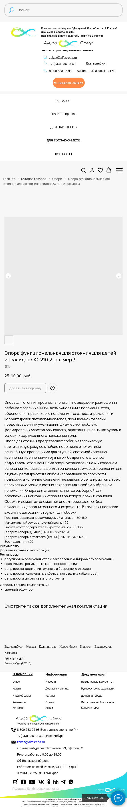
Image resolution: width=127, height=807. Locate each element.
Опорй (57, 179)
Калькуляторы (90, 707)
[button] (69, 83)
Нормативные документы (97, 681)
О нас (16, 681)
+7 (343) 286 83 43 (62, 64)
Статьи (50, 702)
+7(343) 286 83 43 (30, 736)
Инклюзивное (89, 702)
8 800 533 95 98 (60, 71)
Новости (51, 681)
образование (107, 702)
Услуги (17, 688)
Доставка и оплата (57, 688)
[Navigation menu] (119, 170)
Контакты (18, 707)
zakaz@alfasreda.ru (63, 57)
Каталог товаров (33, 179)
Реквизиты (19, 702)
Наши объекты (22, 695)
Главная (9, 179)
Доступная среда (91, 695)
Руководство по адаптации (97, 688)
